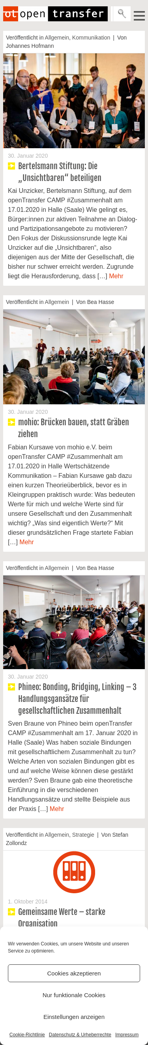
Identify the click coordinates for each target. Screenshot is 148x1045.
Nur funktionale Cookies (74, 995)
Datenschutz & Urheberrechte (80, 1034)
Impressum (127, 1034)
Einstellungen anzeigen (74, 1016)
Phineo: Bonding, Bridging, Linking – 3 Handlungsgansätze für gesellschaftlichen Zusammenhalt (77, 699)
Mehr (116, 276)
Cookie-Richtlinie (27, 1034)
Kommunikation (91, 37)
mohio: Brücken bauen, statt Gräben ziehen (73, 428)
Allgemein (57, 37)
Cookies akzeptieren (74, 973)
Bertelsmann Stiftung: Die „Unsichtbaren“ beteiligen (59, 172)
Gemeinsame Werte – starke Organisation (61, 918)
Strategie (83, 835)
